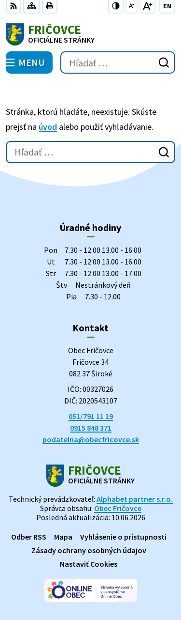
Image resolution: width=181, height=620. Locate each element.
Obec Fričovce (117, 508)
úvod (48, 126)
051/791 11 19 (91, 416)
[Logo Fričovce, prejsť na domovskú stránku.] (90, 34)
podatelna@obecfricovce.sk (90, 439)
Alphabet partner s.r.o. (135, 499)
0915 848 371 (90, 428)
